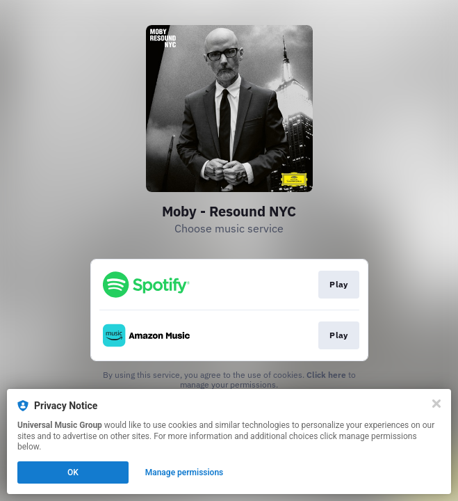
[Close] (436, 403)
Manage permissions (184, 472)
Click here (326, 374)
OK (73, 472)
